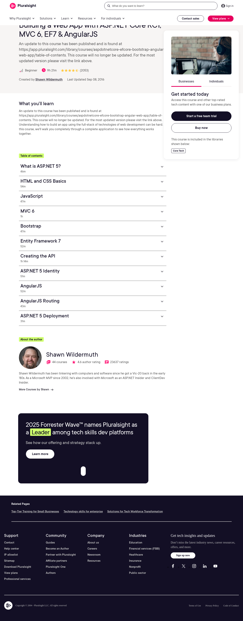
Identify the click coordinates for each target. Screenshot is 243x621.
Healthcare (136, 554)
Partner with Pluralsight (61, 554)
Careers (92, 548)
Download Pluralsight (17, 566)
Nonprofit (135, 566)
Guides (50, 542)
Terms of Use (195, 605)
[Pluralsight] (23, 6)
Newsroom (93, 554)
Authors (51, 572)
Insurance (135, 560)
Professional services (17, 578)
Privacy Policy (212, 605)
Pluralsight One (55, 566)
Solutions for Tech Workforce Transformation (135, 511)
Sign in (230, 5)
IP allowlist (11, 554)
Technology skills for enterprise (83, 511)
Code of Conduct (231, 605)
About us (93, 542)
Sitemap (9, 560)
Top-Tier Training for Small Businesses (35, 511)
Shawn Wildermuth (49, 79)
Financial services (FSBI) (144, 548)
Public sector (137, 572)
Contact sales (190, 18)
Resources (93, 560)
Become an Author (57, 548)
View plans (11, 572)
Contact (9, 542)
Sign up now (183, 555)
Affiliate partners (56, 560)
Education (135, 542)
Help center (11, 548)
